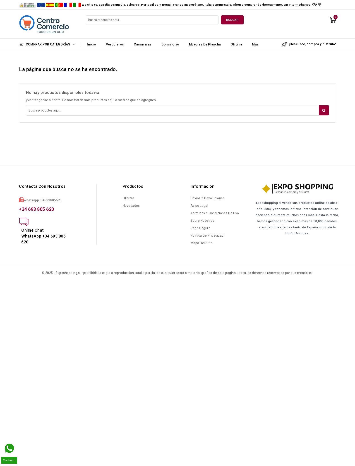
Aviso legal (199, 205)
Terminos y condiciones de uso (215, 213)
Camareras (143, 44)
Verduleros (115, 44)
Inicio (91, 44)
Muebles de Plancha (205, 44)
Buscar (232, 19)
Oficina (236, 44)
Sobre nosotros (202, 220)
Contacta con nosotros (42, 186)
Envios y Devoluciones (208, 198)
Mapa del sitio (202, 243)
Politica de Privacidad (207, 235)
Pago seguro (201, 228)
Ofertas (129, 198)
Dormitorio (170, 44)
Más (255, 44)
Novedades (131, 205)
